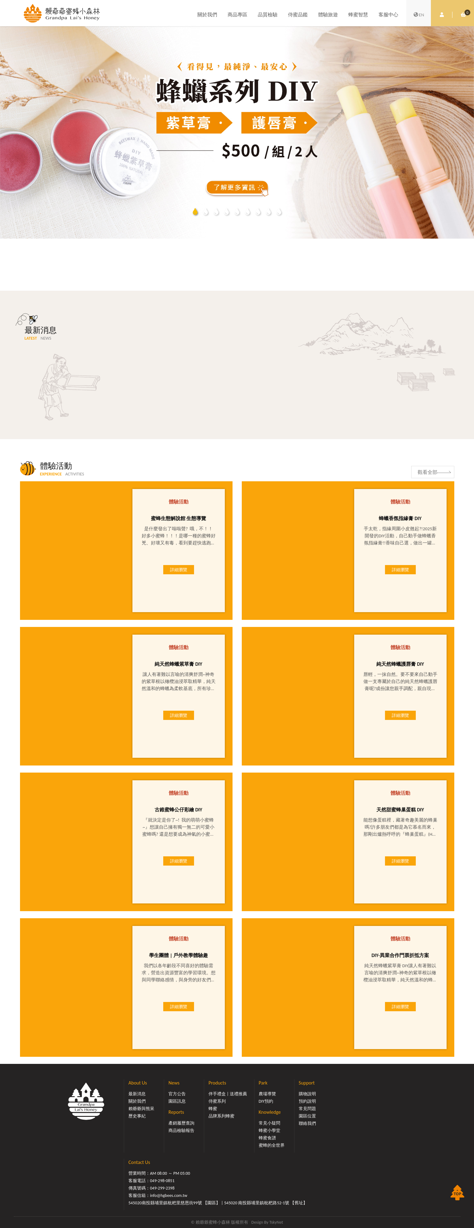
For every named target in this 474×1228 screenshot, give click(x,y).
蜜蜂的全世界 (272, 1145)
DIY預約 (266, 1101)
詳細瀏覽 (178, 569)
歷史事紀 (137, 1116)
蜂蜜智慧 (358, 15)
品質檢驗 (268, 15)
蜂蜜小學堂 (269, 1130)
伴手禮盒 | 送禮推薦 (228, 1094)
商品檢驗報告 (181, 1130)
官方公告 (177, 1094)
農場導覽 (267, 1094)
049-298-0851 (162, 1180)
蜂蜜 (213, 1108)
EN (418, 15)
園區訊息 (177, 1101)
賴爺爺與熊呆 (141, 1108)
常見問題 (307, 1108)
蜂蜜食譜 (267, 1138)
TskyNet (276, 1222)
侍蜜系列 (217, 1101)
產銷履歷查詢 (181, 1123)
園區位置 (307, 1116)
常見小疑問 (269, 1123)
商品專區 (237, 15)
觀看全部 (427, 472)
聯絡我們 (307, 1123)
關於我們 (207, 15)
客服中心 (388, 15)
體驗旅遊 (328, 15)
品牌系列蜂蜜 (221, 1116)
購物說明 (307, 1094)
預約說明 (307, 1101)
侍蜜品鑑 (298, 15)
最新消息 (137, 1094)
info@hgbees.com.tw (168, 1195)
